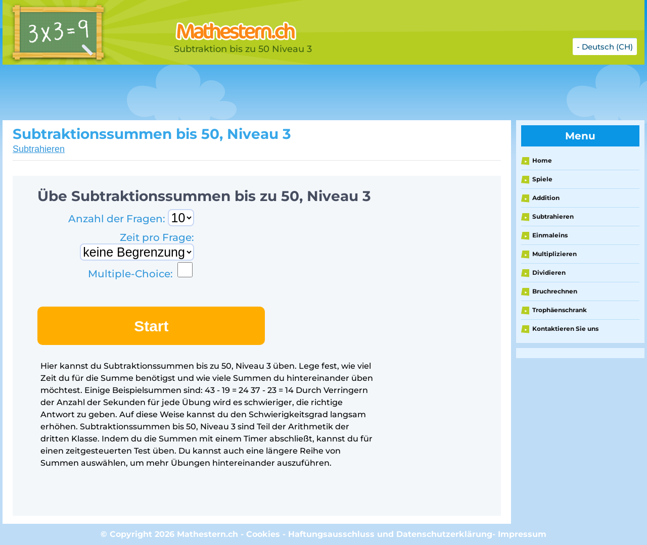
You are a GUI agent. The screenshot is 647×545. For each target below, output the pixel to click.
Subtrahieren (39, 149)
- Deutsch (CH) (605, 47)
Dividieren (549, 272)
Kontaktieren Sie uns (565, 328)
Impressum (522, 534)
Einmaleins (550, 235)
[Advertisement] (255, 92)
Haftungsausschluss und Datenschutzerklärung (390, 534)
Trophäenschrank (559, 310)
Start (151, 326)
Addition (546, 198)
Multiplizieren (554, 254)
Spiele (542, 179)
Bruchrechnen (554, 291)
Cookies (263, 534)
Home (542, 160)
